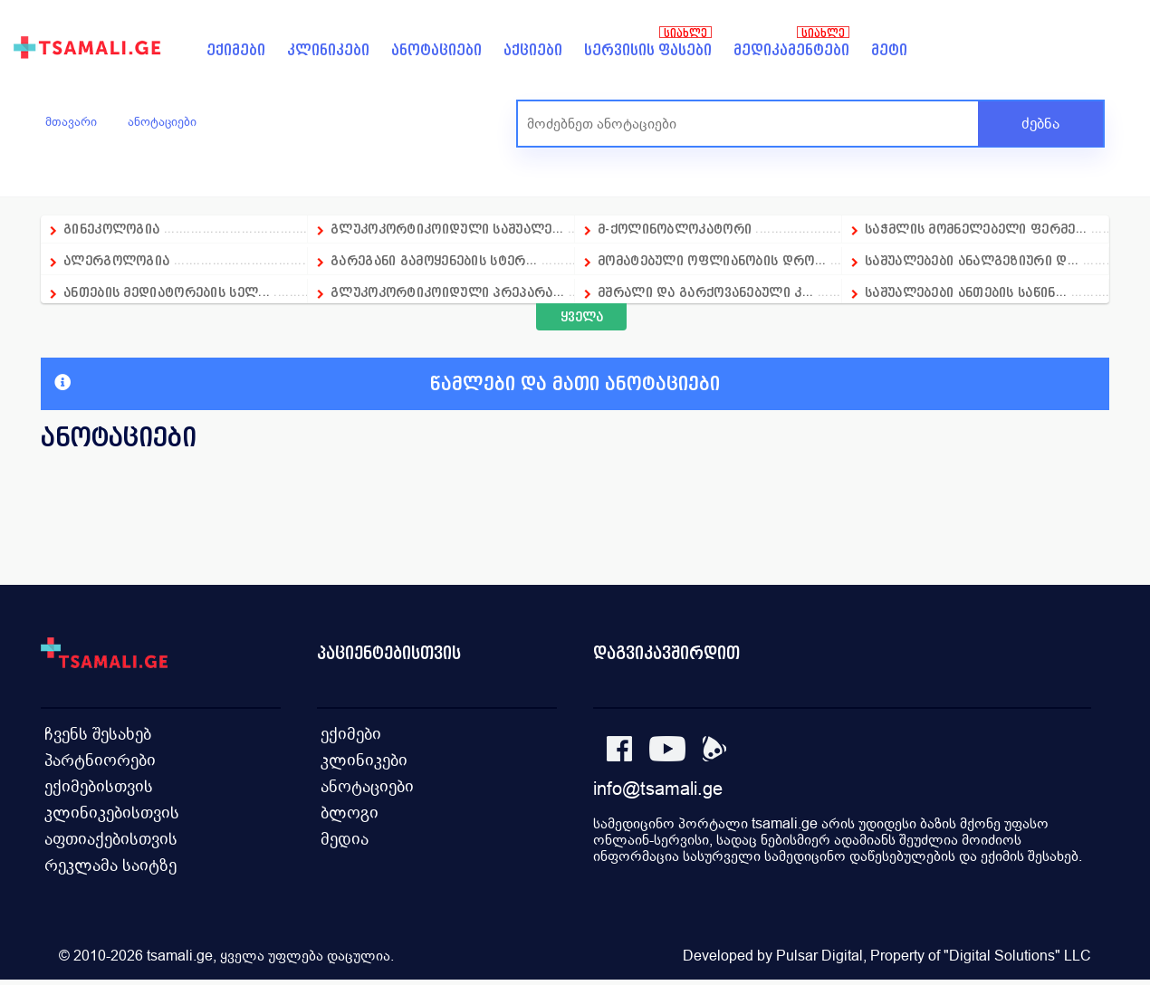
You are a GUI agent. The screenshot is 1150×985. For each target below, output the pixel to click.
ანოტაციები (436, 50)
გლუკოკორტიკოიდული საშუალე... (447, 228)
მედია (342, 839)
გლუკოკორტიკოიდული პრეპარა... (447, 292)
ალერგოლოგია (118, 260)
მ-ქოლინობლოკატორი (675, 228)
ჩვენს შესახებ (93, 731)
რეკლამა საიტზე (104, 866)
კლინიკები (328, 50)
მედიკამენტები (791, 50)
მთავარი (71, 121)
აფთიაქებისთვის (105, 839)
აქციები (532, 50)
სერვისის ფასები (648, 50)
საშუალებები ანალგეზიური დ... (971, 260)
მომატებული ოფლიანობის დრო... (712, 260)
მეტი (889, 50)
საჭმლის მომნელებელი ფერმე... (976, 228)
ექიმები (235, 50)
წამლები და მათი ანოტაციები (387, 384)
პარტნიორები (94, 758)
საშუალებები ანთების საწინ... (966, 292)
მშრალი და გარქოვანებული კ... (705, 292)
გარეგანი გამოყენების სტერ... (434, 260)
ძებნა (1040, 123)
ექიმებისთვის (94, 785)
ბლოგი (347, 812)
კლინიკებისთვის (106, 812)
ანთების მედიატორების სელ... (166, 292)
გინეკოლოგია (111, 228)
